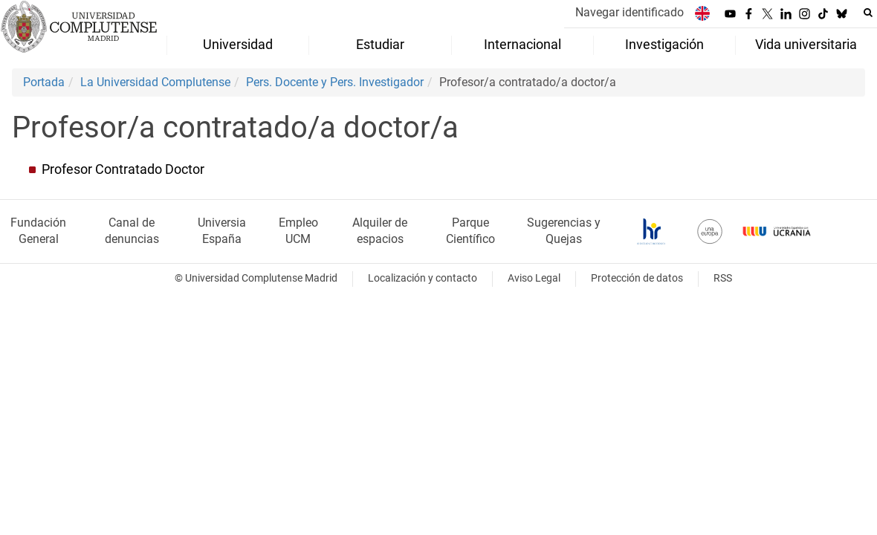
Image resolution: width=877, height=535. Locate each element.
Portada (44, 82)
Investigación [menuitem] (664, 44)
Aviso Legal (534, 278)
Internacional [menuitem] (522, 44)
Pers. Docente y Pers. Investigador (335, 82)
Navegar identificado (629, 12)
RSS (722, 278)
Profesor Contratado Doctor (123, 169)
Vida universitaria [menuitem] (806, 44)
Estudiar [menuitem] (380, 44)
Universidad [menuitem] (238, 44)
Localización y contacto (422, 278)
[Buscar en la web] (868, 12)
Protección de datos (637, 278)
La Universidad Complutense (155, 82)
